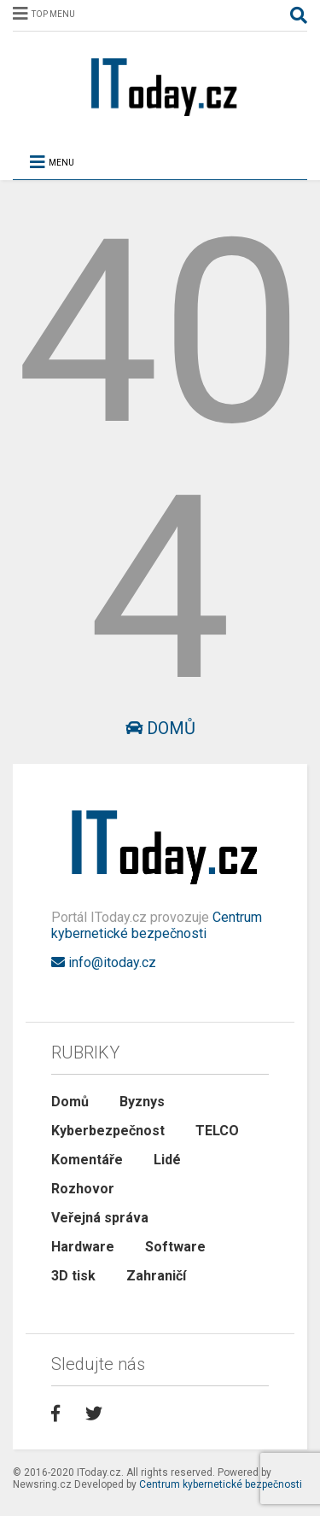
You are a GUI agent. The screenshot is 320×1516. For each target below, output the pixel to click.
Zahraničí (156, 1276)
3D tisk (73, 1276)
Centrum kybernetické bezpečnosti (156, 925)
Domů (160, 728)
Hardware (82, 1247)
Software (175, 1247)
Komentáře (87, 1160)
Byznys (142, 1101)
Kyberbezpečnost (108, 1130)
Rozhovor (82, 1189)
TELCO (217, 1130)
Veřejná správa (99, 1218)
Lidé (167, 1160)
